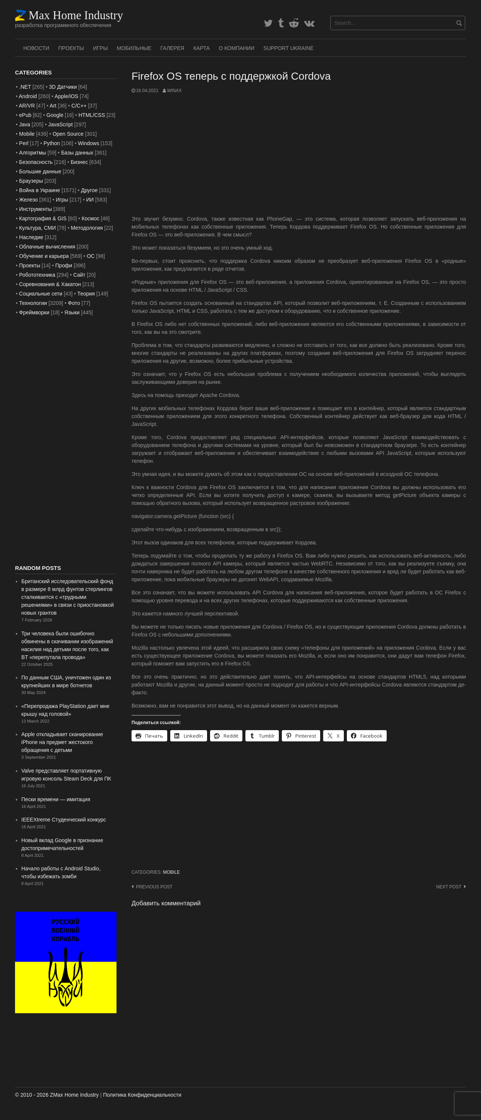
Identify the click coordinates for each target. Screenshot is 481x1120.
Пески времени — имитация (55, 799)
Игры (100, 48)
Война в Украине (39, 190)
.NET (25, 87)
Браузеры (31, 181)
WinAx (174, 90)
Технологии (33, 303)
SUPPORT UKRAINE (288, 48)
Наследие (31, 237)
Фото (74, 303)
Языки (72, 312)
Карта (201, 48)
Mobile (171, 872)
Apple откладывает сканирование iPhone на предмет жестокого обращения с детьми (62, 742)
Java (24, 124)
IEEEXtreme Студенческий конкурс (63, 820)
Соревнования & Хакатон (50, 284)
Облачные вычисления (47, 247)
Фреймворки (34, 312)
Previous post (154, 887)
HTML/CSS (92, 115)
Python (52, 143)
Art (53, 106)
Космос (90, 218)
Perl (24, 143)
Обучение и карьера (44, 256)
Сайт (79, 275)
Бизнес (79, 162)
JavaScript (60, 124)
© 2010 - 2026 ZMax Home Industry (57, 1095)
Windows (88, 143)
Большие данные (40, 171)
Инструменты (35, 209)
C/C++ (78, 106)
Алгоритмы (32, 153)
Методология (87, 228)
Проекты (71, 48)
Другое (89, 190)
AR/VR (27, 106)
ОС (91, 256)
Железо (28, 200)
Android (28, 96)
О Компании (236, 48)
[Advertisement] (299, 154)
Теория (86, 294)
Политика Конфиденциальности (142, 1095)
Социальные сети (40, 294)
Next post (448, 887)
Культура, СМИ (37, 228)
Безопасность (36, 162)
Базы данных (77, 153)
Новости (36, 48)
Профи (63, 265)
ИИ (90, 200)
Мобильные (134, 48)
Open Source (68, 134)
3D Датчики (63, 87)
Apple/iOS (66, 96)
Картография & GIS (43, 218)
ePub (25, 115)
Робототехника (37, 275)
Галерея (172, 48)
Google (55, 115)
